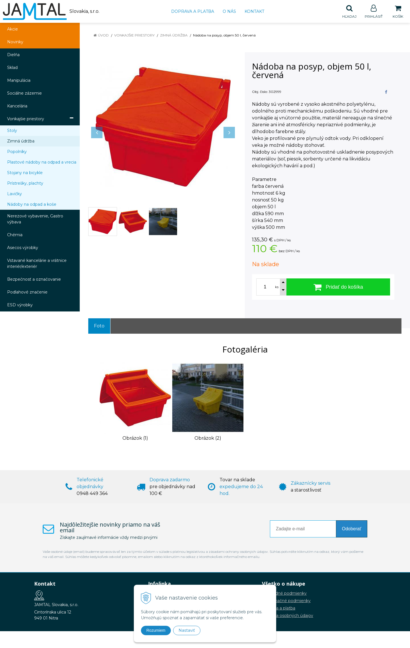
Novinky (15, 42)
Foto (99, 326)
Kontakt (254, 11)
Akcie (12, 29)
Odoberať (351, 529)
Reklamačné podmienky (286, 601)
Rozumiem (155, 630)
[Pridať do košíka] (338, 287)
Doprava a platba (192, 11)
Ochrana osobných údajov (287, 615)
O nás (229, 11)
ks (276, 287)
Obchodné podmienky (284, 593)
